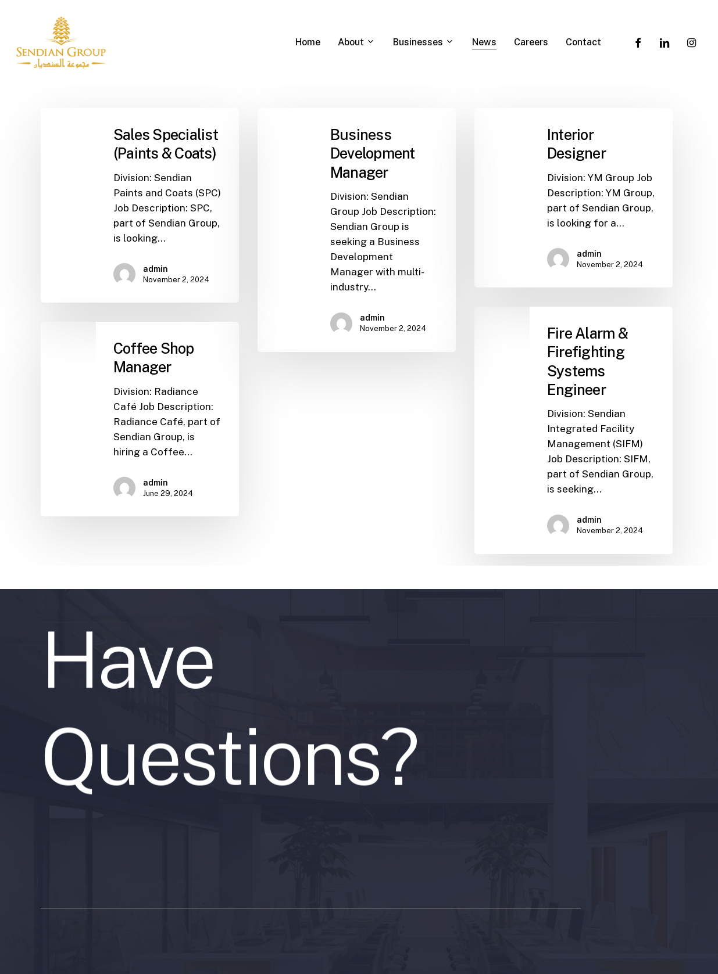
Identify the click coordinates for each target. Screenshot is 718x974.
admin (155, 269)
